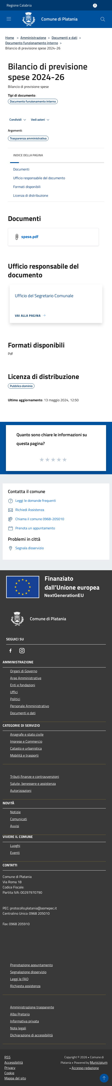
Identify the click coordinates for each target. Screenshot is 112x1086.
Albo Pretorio (20, 1014)
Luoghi (15, 845)
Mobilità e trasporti (24, 755)
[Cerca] (102, 19)
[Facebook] (10, 650)
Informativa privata (24, 1021)
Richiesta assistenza (25, 986)
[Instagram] (22, 650)
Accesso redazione (85, 1067)
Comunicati (18, 819)
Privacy (9, 1067)
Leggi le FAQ (19, 979)
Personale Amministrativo (29, 706)
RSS (7, 1057)
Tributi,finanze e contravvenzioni (34, 776)
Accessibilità (13, 1062)
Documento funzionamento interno (31, 42)
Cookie (9, 1073)
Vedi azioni (41, 119)
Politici (15, 699)
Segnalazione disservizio (28, 972)
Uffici (14, 692)
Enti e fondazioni (22, 685)
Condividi (18, 119)
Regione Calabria (19, 5)
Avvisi (14, 826)
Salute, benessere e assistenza (33, 783)
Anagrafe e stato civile (26, 734)
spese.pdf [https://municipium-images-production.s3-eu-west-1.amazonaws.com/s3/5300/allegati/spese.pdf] (29, 236)
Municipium (98, 1062)
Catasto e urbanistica (26, 748)
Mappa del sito (15, 1078)
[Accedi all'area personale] (95, 5)
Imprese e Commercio (26, 741)
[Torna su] (104, 1078)
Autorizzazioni (20, 790)
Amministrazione (33, 37)
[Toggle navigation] (8, 18)
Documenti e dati (64, 37)
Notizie (15, 812)
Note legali (18, 1028)
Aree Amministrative (25, 678)
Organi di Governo (23, 671)
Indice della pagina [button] (28, 155)
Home (9, 37)
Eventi (15, 852)
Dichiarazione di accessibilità (31, 1035)
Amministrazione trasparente (32, 1007)
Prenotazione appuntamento (31, 965)
